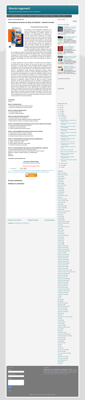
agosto (62, 165)
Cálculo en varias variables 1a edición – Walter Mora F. (70, 37)
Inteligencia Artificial (62, 292)
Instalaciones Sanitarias (63, 290)
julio (61, 167)
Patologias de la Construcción (64, 316)
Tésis (59, 344)
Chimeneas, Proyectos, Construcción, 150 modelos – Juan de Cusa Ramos (70, 67)
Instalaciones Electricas (63, 289)
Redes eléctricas (61, 332)
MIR (59, 297)
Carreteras (60, 188)
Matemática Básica (62, 302)
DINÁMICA (60, 209)
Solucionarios (52, 15)
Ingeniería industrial (62, 287)
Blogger (53, 394)
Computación (70, 371)
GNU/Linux (60, 230)
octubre (62, 118)
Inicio (9, 15)
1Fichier (25, 163)
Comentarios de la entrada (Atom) (21, 223)
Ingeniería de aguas (62, 283)
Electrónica (60, 218)
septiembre (63, 163)
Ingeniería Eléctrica (62, 257)
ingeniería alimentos (62, 356)
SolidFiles (37, 163)
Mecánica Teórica (61, 308)
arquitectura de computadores (65, 372)
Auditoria (60, 179)
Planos (59, 318)
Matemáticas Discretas (63, 306)
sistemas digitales (61, 360)
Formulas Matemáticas (63, 226)
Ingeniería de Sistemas (63, 278)
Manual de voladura (55, 372)
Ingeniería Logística (62, 264)
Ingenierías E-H (23, 15)
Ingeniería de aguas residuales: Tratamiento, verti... (67, 154)
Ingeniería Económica (62, 254)
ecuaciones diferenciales (63, 353)
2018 (60, 111)
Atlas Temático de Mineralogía (66, 149)
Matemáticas (45, 15)
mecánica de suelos (62, 358)
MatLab (59, 301)
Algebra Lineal (61, 173)
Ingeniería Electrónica (62, 256)
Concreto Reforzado (62, 200)
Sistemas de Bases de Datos (64, 335)
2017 (60, 113)
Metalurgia (60, 313)
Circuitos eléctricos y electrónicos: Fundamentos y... (67, 144)
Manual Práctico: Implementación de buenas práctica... (68, 136)
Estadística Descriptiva (63, 221)
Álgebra (59, 361)
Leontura (41, 394)
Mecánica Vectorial (62, 309)
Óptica (59, 363)
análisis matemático (62, 349)
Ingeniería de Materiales (63, 273)
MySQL (59, 315)
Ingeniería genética (62, 285)
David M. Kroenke (26, 170)
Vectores (60, 347)
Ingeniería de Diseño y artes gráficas (66, 271)
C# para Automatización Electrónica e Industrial (69, 47)
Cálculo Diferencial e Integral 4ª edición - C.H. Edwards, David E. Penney (70, 57)
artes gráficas (65, 373)
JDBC (49, 170)
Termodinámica (61, 339)
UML (59, 346)
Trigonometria (61, 342)
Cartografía (60, 190)
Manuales (60, 299)
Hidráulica (60, 240)
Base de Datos (61, 185)
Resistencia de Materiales (63, 334)
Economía (60, 216)
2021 (60, 107)
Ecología (60, 214)
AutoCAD (60, 181)
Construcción (60, 202)
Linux (59, 296)
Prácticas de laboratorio (63, 327)
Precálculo (60, 320)
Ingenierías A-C (15, 15)
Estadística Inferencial (62, 223)
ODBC (9, 172)
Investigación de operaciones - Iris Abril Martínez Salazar (70, 27)
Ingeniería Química (62, 268)
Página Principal (33, 220)
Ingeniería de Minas (62, 275)
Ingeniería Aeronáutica (63, 249)
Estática (59, 224)
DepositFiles (31, 163)
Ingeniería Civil (61, 252)
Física (59, 228)
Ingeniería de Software (63, 280)
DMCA (64, 15)
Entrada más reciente (14, 220)
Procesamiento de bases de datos (20, 172)
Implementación (44, 170)
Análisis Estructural (62, 174)
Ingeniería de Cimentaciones (64, 270)
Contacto (59, 15)
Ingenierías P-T (38, 15)
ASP (14, 170)
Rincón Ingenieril (19, 8)
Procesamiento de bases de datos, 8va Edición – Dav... (67, 139)
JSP (52, 170)
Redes (59, 330)
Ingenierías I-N (30, 15)
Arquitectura (60, 178)
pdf (12, 172)
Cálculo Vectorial (61, 207)
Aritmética (60, 176)
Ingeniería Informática (62, 263)
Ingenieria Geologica (62, 245)
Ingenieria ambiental (62, 247)
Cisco (59, 197)
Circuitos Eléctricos (62, 195)
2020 (60, 109)
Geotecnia (60, 237)
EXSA (49, 373)
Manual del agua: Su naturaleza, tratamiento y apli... (67, 157)
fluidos (59, 354)
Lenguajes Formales (62, 294)
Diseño (32, 170)
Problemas (60, 323)
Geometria (60, 233)
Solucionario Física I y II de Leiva (67, 141)
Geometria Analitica (62, 235)
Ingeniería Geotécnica (62, 259)
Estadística (60, 219)
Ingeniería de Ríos (62, 276)
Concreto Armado (61, 198)
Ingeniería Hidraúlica (62, 261)
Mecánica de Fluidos (62, 311)
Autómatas (60, 183)
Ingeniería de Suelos (62, 282)
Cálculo (59, 204)
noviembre (62, 116)
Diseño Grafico (61, 212)
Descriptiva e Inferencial (63, 211)
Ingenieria (60, 244)
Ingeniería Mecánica (62, 266)
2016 (60, 115)
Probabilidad (60, 322)
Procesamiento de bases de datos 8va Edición (39, 172)
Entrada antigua (49, 220)
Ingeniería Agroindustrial (63, 250)
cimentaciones (61, 351)
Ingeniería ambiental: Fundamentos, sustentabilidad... (68, 127)
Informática (60, 242)
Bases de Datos (18, 170)
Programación (61, 325)
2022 (60, 105)
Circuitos (60, 193)
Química (59, 328)
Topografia (60, 341)
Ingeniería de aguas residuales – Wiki (68, 151)
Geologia (60, 231)
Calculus (60, 186)
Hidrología (60, 238)
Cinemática (60, 192)
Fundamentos (37, 170)
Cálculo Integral (61, 205)
